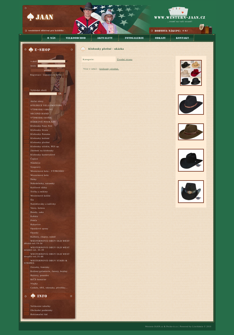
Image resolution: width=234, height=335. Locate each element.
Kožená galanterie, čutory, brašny (49, 271)
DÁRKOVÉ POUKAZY (43, 121)
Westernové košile (41, 195)
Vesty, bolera (38, 208)
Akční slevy (37, 101)
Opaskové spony (39, 228)
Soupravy (36, 167)
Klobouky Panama (40, 134)
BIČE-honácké (38, 279)
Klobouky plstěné (40, 142)
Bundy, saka (37, 212)
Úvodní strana (124, 59)
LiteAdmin (197, 326)
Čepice (34, 158)
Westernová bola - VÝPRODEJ (47, 171)
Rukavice (36, 224)
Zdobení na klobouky (42, 150)
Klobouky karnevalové (43, 154)
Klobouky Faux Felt (42, 126)
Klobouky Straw (39, 130)
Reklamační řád (39, 314)
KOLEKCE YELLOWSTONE (46, 105)
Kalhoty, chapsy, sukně (43, 236)
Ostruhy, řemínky (40, 267)
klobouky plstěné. (109, 69)
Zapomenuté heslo (52, 75)
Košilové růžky (39, 187)
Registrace (35, 75)
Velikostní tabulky (41, 306)
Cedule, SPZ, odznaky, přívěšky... (49, 287)
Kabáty (34, 216)
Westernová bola (40, 175)
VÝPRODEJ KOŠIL (41, 117)
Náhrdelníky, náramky (43, 183)
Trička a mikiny (39, 191)
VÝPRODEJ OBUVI (42, 109)
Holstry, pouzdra (40, 275)
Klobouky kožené (40, 138)
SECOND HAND (40, 113)
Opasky (35, 232)
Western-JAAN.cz (154, 326)
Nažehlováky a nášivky (43, 204)
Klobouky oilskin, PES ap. (45, 146)
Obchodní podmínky (42, 310)
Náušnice (36, 163)
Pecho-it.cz (172, 326)
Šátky (34, 179)
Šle (32, 199)
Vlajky (34, 283)
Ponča (34, 220)
